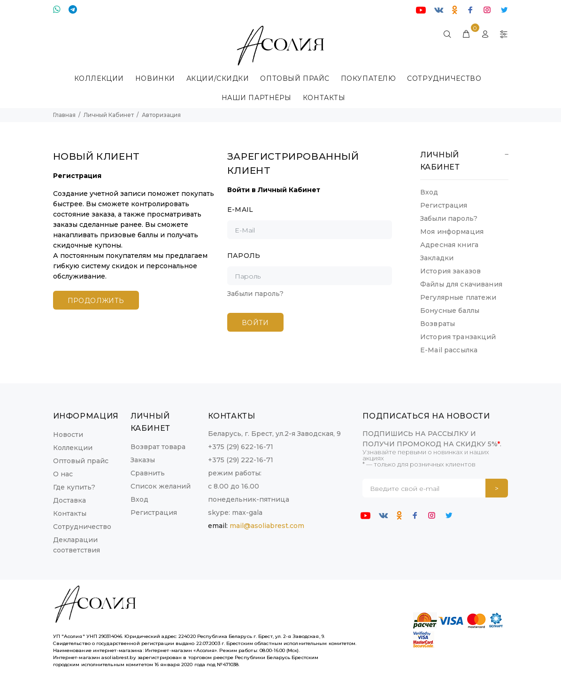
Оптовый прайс (80, 461)
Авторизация (161, 114)
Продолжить (96, 300)
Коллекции (72, 447)
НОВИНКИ (155, 78)
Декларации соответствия (76, 545)
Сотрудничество (444, 78)
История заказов (450, 271)
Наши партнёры (257, 97)
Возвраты (437, 323)
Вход (429, 192)
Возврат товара (158, 447)
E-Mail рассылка (448, 350)
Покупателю (368, 78)
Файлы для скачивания (461, 284)
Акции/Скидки (217, 78)
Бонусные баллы (449, 310)
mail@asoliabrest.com (267, 525)
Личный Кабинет (109, 114)
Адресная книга (449, 245)
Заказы (143, 460)
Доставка (69, 500)
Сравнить (148, 473)
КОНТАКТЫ (324, 97)
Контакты (69, 513)
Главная (64, 114)
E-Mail (240, 209)
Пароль (244, 255)
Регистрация (444, 205)
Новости (68, 434)
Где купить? (74, 487)
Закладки (436, 258)
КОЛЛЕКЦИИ (99, 78)
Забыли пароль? (255, 293)
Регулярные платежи (458, 297)
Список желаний (161, 486)
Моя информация (452, 231)
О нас (63, 474)
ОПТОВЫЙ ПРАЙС (294, 78)
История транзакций (458, 337)
